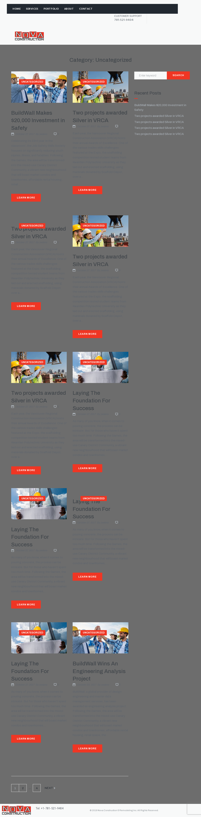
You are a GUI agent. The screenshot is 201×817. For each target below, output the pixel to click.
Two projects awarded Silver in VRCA (159, 115)
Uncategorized (32, 81)
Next (50, 788)
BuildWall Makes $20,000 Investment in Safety (38, 120)
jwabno (43, 134)
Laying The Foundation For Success (91, 400)
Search (178, 75)
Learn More (26, 197)
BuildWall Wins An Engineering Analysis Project (99, 671)
